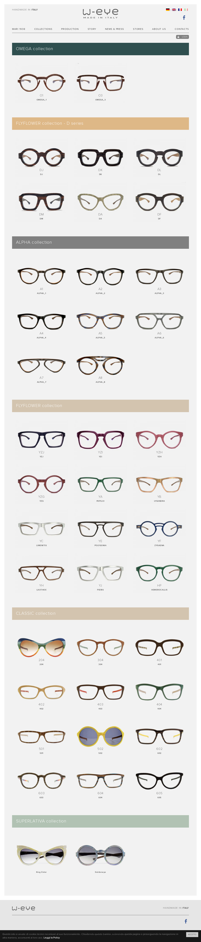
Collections (43, 29)
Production (70, 29)
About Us (159, 29)
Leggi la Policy (52, 938)
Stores (138, 29)
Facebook (184, 17)
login (185, 37)
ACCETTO (192, 934)
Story (92, 29)
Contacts (182, 29)
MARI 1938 (18, 29)
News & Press (114, 29)
